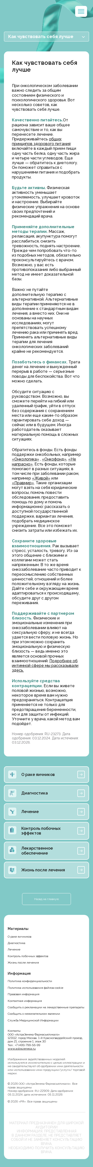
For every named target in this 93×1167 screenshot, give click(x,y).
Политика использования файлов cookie (35, 988)
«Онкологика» (25, 459)
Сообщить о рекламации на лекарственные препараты (46, 1007)
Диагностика (16, 943)
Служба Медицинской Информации (33, 1020)
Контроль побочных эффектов (28, 956)
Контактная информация (25, 1001)
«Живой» (41, 478)
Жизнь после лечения (23, 962)
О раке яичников (19, 936)
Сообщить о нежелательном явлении (34, 1013)
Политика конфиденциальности (30, 981)
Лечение (14, 949)
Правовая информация (23, 994)
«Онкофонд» (54, 459)
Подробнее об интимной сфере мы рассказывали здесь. (45, 666)
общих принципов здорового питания (41, 141)
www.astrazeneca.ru (22, 1048)
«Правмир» (23, 483)
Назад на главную (46, 899)
